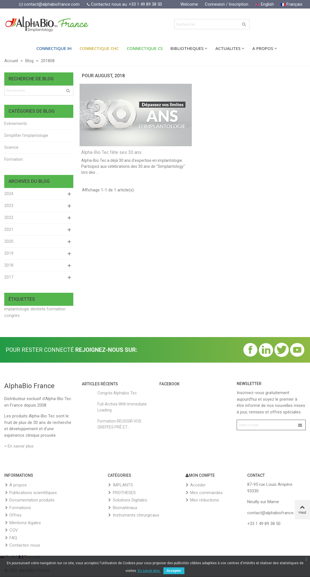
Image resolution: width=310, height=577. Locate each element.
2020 (8, 241)
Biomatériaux (122, 508)
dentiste (37, 309)
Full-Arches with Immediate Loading (122, 407)
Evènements (15, 123)
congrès (12, 315)
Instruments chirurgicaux (133, 515)
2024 (8, 193)
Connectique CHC (99, 48)
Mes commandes (204, 493)
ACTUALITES (227, 48)
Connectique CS (145, 48)
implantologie (16, 309)
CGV (11, 530)
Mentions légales (22, 523)
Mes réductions (202, 500)
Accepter (174, 571)
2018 (8, 265)
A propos (15, 485)
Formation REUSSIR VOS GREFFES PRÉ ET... (119, 424)
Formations (17, 508)
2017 (8, 277)
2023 (8, 205)
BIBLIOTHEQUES (186, 48)
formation (56, 309)
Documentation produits (29, 500)
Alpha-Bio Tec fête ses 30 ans (111, 152)
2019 (8, 253)
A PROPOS (262, 48)
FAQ (10, 538)
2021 (8, 229)
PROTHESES (122, 493)
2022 (8, 217)
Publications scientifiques (30, 493)
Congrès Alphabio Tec (117, 393)
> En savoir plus (19, 446)
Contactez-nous (22, 545)
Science (11, 147)
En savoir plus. (149, 571)
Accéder (195, 485)
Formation (13, 159)
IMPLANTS (120, 485)
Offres (13, 515)
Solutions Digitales (127, 500)
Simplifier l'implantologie (26, 135)
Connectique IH (54, 48)
